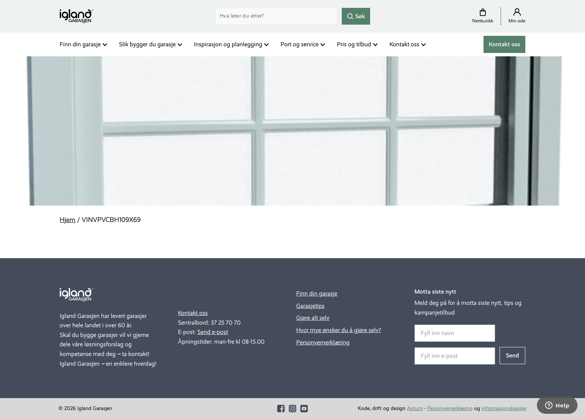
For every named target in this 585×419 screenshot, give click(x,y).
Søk (356, 15)
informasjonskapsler (504, 408)
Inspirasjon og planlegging (228, 44)
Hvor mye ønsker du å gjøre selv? (338, 330)
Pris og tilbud (354, 44)
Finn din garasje (80, 44)
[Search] (276, 16)
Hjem (67, 220)
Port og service (300, 44)
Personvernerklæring (323, 342)
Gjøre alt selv (312, 317)
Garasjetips (310, 305)
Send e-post (212, 331)
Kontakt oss (404, 44)
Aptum (415, 408)
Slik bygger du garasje (147, 44)
